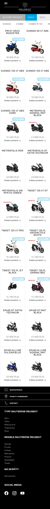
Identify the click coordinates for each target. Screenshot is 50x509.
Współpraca (13, 389)
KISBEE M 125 (36, 24)
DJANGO (7, 24)
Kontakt (11, 403)
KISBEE (19, 24)
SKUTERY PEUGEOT (12, 17)
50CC (42, 17)
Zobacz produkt (11, 61)
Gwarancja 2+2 (18, 39)
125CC (31, 17)
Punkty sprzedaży (16, 396)
